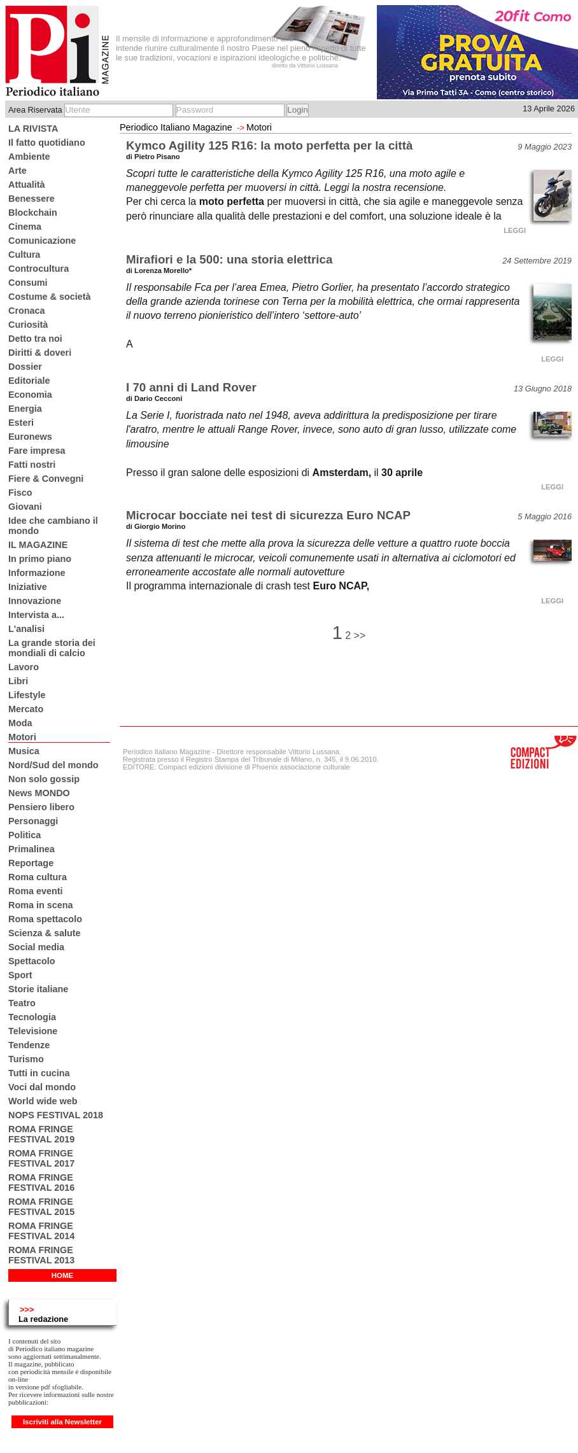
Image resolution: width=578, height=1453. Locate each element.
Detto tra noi (35, 338)
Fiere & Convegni (45, 479)
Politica (24, 835)
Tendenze (29, 1045)
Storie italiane (38, 989)
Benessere (31, 198)
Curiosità (28, 324)
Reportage (30, 863)
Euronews (30, 437)
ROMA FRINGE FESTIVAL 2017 (41, 1158)
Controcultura (38, 268)
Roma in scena (40, 905)
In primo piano (39, 559)
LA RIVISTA (33, 128)
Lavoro (23, 667)
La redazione (43, 1319)
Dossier (25, 366)
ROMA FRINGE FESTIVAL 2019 (41, 1134)
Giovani (25, 507)
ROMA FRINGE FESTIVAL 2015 (41, 1207)
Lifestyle (26, 695)
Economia (30, 395)
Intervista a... (36, 615)
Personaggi (33, 821)
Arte (17, 170)
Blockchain (32, 212)
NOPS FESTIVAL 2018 (55, 1115)
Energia (25, 409)
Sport (20, 975)
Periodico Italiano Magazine (176, 127)
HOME (63, 1275)
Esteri (21, 423)
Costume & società (49, 296)
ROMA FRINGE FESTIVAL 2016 (41, 1182)
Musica (23, 751)
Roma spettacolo (45, 919)
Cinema (24, 226)
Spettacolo (31, 961)
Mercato (25, 709)
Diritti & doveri (39, 352)
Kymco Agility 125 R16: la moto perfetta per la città (269, 145)
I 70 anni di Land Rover (191, 387)
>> (360, 635)
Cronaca (26, 310)
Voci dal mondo (42, 1087)
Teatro (22, 1003)
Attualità (26, 184)
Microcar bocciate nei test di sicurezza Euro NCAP (268, 515)
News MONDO (39, 793)
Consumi (28, 282)
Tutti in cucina (38, 1073)
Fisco (20, 493)
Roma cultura (37, 877)
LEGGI (515, 230)
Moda (20, 723)
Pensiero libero (41, 807)
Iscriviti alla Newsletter (62, 1422)
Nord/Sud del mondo (53, 765)
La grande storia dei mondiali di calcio (51, 648)
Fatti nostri (31, 465)
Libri (18, 681)
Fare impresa (37, 451)
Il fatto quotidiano (46, 142)
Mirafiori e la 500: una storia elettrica (229, 259)
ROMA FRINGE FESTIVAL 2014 (41, 1231)
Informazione (37, 573)
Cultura (24, 254)
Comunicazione (42, 240)
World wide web (42, 1101)
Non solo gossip (44, 779)
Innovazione (34, 601)
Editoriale (29, 381)
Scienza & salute (44, 933)
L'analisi (26, 629)
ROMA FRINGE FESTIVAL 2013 (41, 1255)
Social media (36, 947)
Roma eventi (35, 891)
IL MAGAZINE (37, 545)
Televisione (32, 1031)
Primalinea (31, 849)
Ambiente (29, 156)
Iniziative (27, 587)
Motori (22, 737)
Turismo (26, 1059)
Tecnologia (32, 1017)
